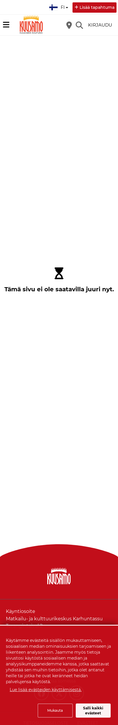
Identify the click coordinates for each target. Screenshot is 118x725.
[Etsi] (79, 25)
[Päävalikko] (6, 24)
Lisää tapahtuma (97, 7)
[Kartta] (69, 25)
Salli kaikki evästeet (93, 710)
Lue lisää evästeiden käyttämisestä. (46, 689)
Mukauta (55, 710)
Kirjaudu (100, 25)
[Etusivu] (30, 25)
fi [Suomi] (59, 6)
